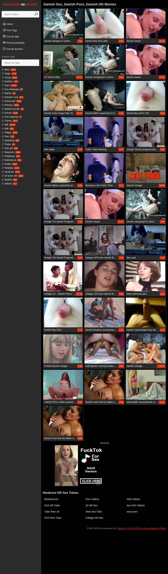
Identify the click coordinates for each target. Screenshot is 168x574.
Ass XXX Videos (136, 505)
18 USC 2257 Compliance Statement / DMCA (146, 528)
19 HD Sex (91, 505)
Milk (8, 128)
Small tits (11, 171)
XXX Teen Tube (52, 517)
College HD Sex (94, 517)
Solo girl (10, 148)
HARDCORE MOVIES (20, 4)
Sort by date (10, 36)
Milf (9, 124)
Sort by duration (12, 49)
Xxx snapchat (11, 116)
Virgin (9, 73)
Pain (8, 136)
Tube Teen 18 (51, 511)
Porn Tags (9, 30)
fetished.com (51, 499)
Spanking (10, 140)
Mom (9, 69)
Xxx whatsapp (12, 89)
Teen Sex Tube (93, 511)
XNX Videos (133, 499)
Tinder (8, 144)
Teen (9, 85)
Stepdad (11, 168)
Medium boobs (13, 109)
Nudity (9, 164)
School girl (12, 101)
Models (9, 179)
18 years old (12, 175)
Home (7, 24)
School (10, 113)
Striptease (11, 156)
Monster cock (12, 97)
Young (9, 77)
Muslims (10, 81)
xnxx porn (132, 511)
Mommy (10, 105)
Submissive (11, 160)
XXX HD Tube (52, 505)
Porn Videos (92, 499)
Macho (9, 93)
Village (10, 132)
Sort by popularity (13, 42)
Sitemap (121, 528)
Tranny (10, 120)
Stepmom (11, 152)
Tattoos (9, 183)
